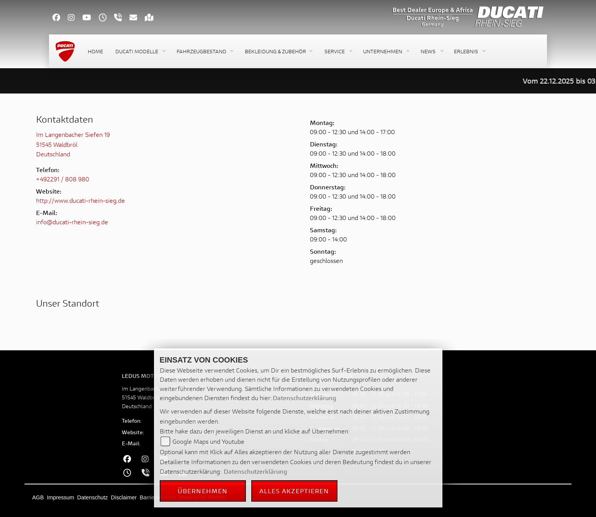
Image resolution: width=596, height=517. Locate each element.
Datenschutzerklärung (304, 398)
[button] (139, 51)
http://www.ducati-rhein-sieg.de (80, 200)
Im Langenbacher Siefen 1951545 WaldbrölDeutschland (73, 144)
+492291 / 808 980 (62, 179)
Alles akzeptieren (294, 491)
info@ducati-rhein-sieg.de (72, 222)
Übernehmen (203, 491)
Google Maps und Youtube (208, 441)
